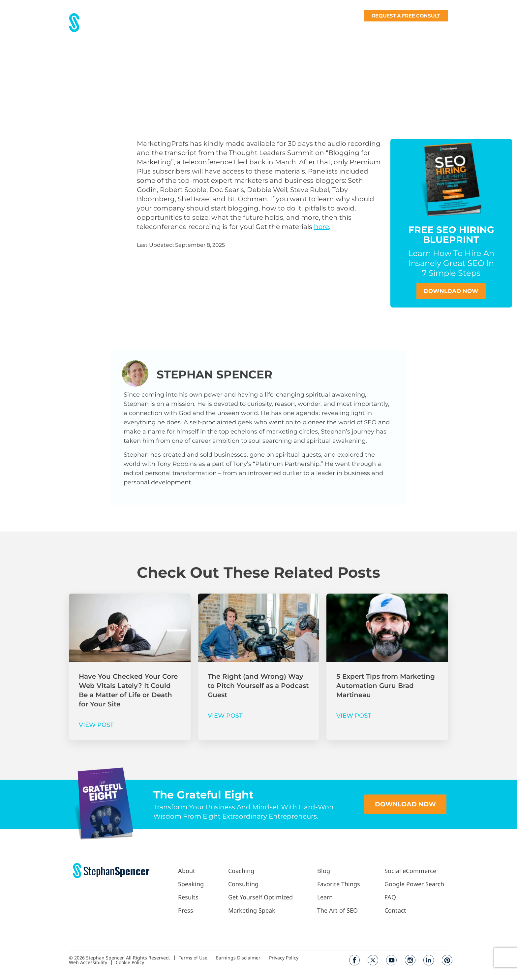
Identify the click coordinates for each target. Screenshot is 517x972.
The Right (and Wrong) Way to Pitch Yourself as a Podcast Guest (258, 686)
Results (202, 28)
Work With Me (259, 28)
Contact (438, 28)
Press (224, 28)
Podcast (300, 28)
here (321, 227)
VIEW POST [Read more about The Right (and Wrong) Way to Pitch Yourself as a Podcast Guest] (225, 716)
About (178, 28)
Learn (382, 28)
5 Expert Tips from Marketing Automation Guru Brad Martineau (385, 686)
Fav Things (352, 28)
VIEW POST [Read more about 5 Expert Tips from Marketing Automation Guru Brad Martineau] (353, 716)
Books (410, 28)
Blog (326, 28)
